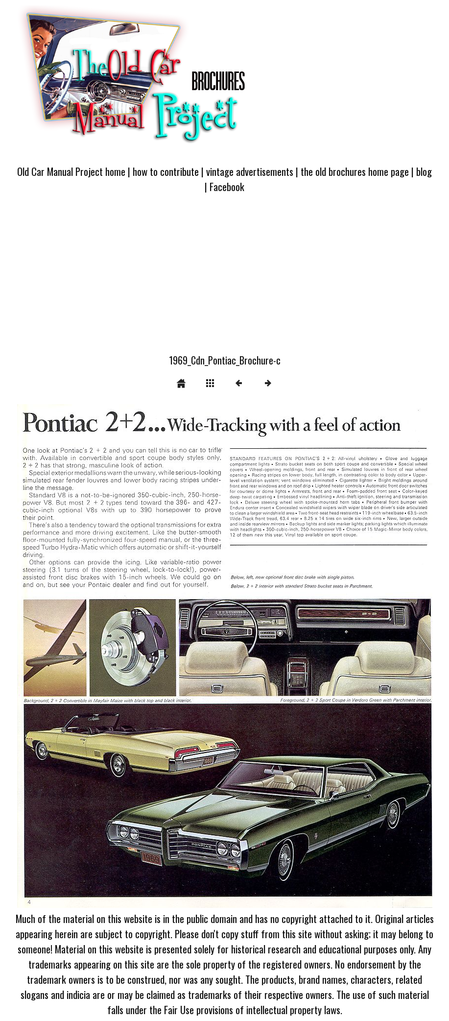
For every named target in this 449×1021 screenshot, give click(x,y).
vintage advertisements (249, 171)
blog (424, 171)
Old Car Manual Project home (71, 171)
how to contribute (166, 171)
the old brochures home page (355, 171)
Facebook (227, 186)
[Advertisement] (224, 279)
